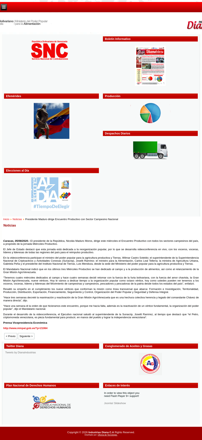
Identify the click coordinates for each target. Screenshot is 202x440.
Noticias (17, 219)
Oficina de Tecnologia (107, 435)
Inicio (6, 219)
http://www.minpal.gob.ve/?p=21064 (25, 328)
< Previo (10, 336)
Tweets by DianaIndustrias (20, 352)
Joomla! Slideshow (115, 403)
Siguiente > (26, 336)
